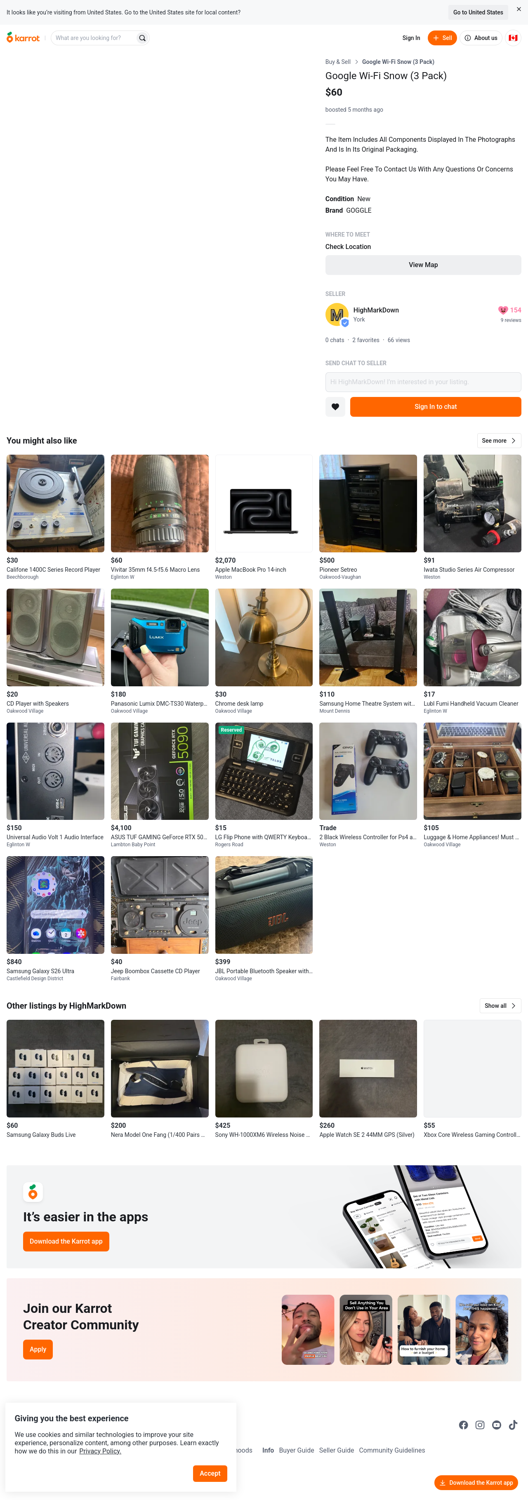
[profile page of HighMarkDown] (337, 314)
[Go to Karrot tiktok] (513, 1425)
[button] (499, 440)
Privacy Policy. (112, 1436)
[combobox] (94, 38)
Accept (214, 1458)
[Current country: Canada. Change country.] (513, 38)
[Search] (142, 38)
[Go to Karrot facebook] (464, 1425)
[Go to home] (23, 38)
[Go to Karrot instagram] (480, 1425)
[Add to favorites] (335, 407)
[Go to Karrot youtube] (497, 1425)
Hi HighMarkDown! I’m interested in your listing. (423, 382)
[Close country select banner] (519, 9)
